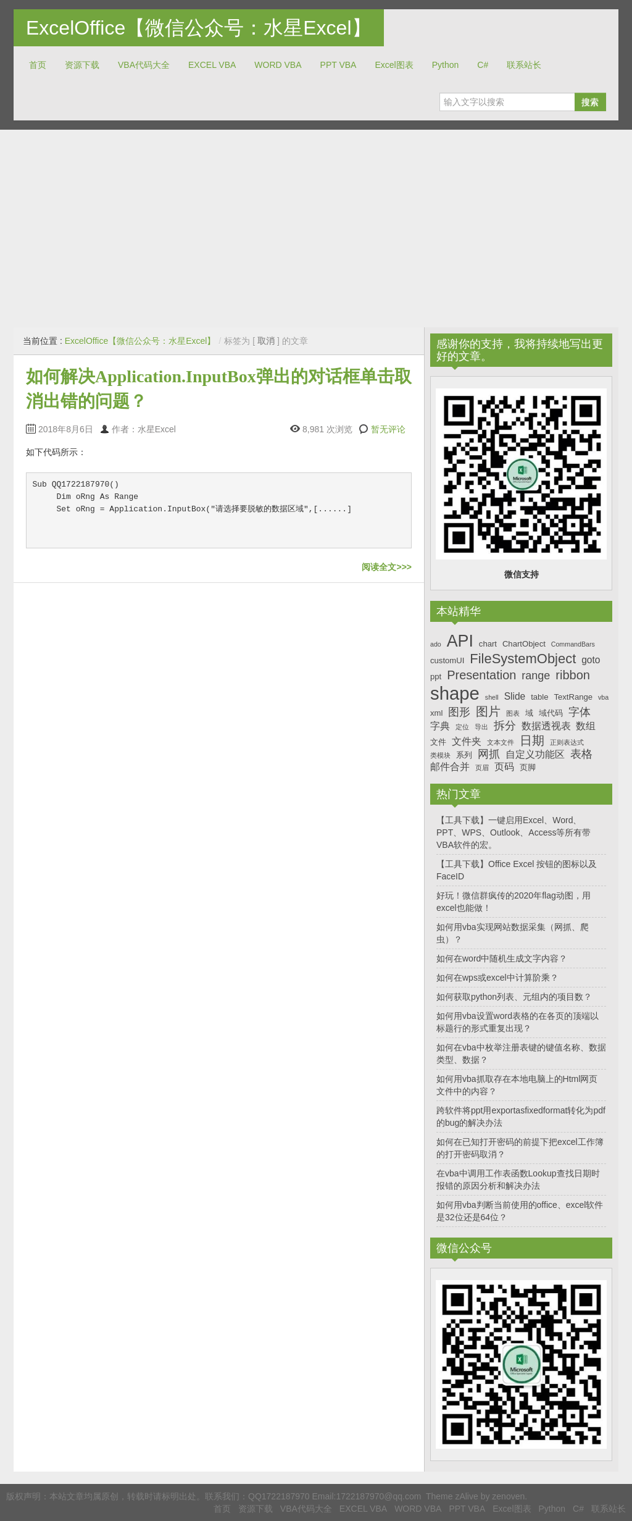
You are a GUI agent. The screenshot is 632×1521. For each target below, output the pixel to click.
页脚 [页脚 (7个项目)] (528, 767)
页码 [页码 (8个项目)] (504, 766)
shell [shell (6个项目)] (492, 697)
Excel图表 (394, 65)
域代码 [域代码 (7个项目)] (551, 713)
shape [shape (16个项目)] (455, 693)
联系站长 (524, 65)
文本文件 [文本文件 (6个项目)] (500, 742)
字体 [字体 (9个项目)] (579, 712)
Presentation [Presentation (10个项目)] (481, 675)
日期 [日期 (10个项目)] (532, 740)
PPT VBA (338, 65)
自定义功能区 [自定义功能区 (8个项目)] (535, 754)
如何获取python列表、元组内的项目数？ (514, 997)
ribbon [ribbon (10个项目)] (572, 675)
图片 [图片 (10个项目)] (488, 711)
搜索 (590, 102)
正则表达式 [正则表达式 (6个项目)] (567, 742)
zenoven (508, 1496)
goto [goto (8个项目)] (590, 660)
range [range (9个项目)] (536, 675)
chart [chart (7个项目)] (488, 643)
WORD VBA (277, 65)
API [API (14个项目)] (460, 641)
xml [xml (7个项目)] (436, 713)
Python (445, 65)
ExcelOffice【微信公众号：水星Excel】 (199, 28)
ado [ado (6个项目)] (435, 644)
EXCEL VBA (212, 65)
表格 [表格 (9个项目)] (581, 754)
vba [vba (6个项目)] (603, 697)
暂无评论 (388, 429)
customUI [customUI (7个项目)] (447, 660)
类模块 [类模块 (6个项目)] (440, 755)
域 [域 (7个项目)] (529, 713)
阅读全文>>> (387, 567)
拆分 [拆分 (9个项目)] (505, 725)
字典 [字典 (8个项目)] (440, 726)
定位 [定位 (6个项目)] (462, 727)
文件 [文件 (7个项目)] (438, 742)
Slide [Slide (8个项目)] (515, 696)
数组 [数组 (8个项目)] (586, 726)
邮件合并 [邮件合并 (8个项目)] (450, 766)
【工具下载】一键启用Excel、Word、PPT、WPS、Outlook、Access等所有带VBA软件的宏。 (513, 832)
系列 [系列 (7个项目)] (464, 755)
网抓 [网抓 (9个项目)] (489, 754)
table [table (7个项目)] (539, 697)
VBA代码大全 (144, 65)
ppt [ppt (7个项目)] (435, 676)
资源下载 (82, 65)
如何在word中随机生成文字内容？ (501, 958)
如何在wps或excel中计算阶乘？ (497, 978)
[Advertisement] (316, 228)
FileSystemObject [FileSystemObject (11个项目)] (523, 658)
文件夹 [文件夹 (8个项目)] (466, 741)
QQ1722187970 (279, 1496)
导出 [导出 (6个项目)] (481, 727)
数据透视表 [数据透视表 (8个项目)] (546, 726)
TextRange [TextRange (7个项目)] (573, 697)
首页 (37, 65)
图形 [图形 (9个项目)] (459, 712)
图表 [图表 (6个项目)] (513, 713)
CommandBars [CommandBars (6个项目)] (573, 644)
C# (482, 65)
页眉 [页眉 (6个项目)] (482, 767)
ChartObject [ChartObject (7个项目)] (524, 643)
